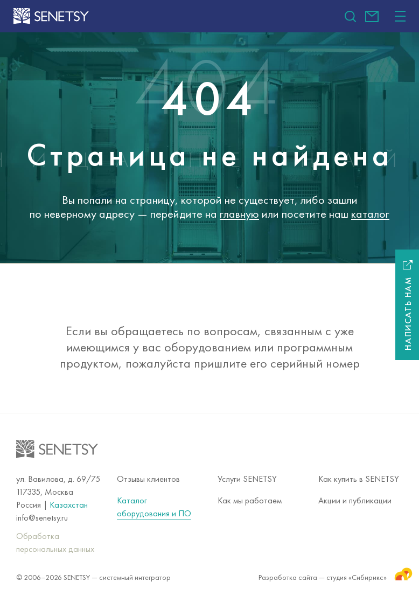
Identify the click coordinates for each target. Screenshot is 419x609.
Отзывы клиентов (148, 479)
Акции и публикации (355, 500)
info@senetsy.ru (372, 16)
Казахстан (69, 504)
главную (239, 214)
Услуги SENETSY (247, 479)
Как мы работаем (250, 500)
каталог (370, 214)
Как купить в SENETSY (358, 479)
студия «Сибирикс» (364, 573)
